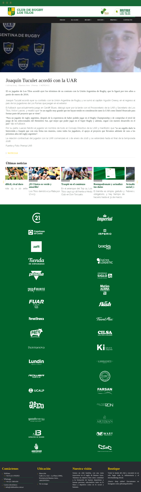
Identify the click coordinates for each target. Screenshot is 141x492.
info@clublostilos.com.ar (15, 487)
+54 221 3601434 (11, 482)
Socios (100, 20)
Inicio (62, 20)
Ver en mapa (43, 484)
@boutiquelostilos (126, 484)
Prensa (113, 20)
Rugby (88, 20)
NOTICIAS (44, 85)
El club (75, 20)
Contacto (127, 20)
